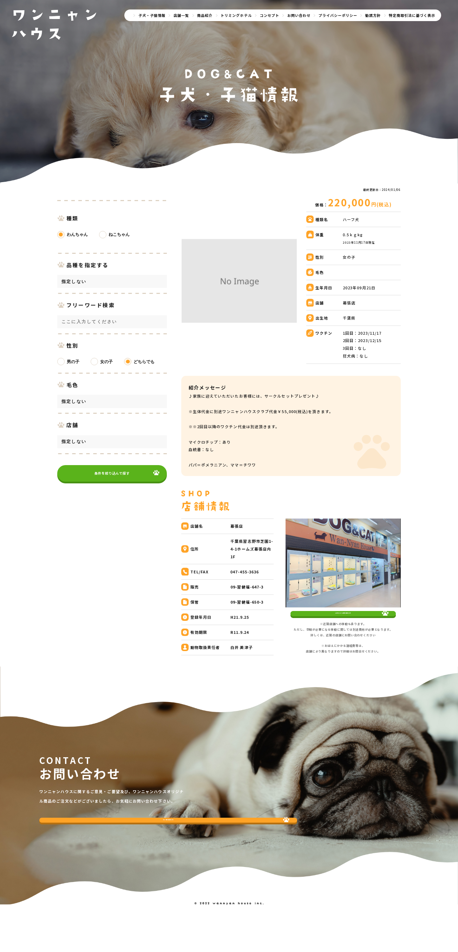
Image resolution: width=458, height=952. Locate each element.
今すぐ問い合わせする (81, 844)
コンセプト (269, 15)
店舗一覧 (181, 15)
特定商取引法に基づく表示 (412, 15)
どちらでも (144, 361)
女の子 (106, 361)
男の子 (73, 361)
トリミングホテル (236, 15)
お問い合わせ (298, 15)
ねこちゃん (119, 234)
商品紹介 (204, 15)
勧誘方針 (373, 15)
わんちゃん (77, 234)
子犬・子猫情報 (151, 15)
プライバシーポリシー (338, 15)
